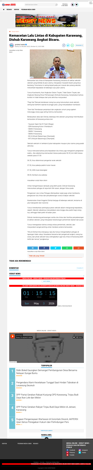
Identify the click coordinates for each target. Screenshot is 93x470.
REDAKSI (9, 9)
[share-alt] (32, 248)
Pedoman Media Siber (28, 9)
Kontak (42, 462)
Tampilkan (80, 268)
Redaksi (36, 462)
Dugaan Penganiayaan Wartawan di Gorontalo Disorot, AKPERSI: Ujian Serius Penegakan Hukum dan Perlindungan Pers (47, 420)
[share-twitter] (68, 45)
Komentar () (79, 45)
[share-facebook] (63, 45)
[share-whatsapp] (72, 45)
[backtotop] (47, 439)
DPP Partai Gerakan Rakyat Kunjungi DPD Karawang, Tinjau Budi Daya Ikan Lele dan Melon (47, 396)
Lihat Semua (46, 281)
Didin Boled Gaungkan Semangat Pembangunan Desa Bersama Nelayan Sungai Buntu (46, 371)
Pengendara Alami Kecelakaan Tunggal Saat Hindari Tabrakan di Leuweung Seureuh (47, 384)
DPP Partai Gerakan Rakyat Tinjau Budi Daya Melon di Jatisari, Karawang (46, 408)
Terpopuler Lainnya (46, 430)
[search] (41, 4)
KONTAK (16, 9)
